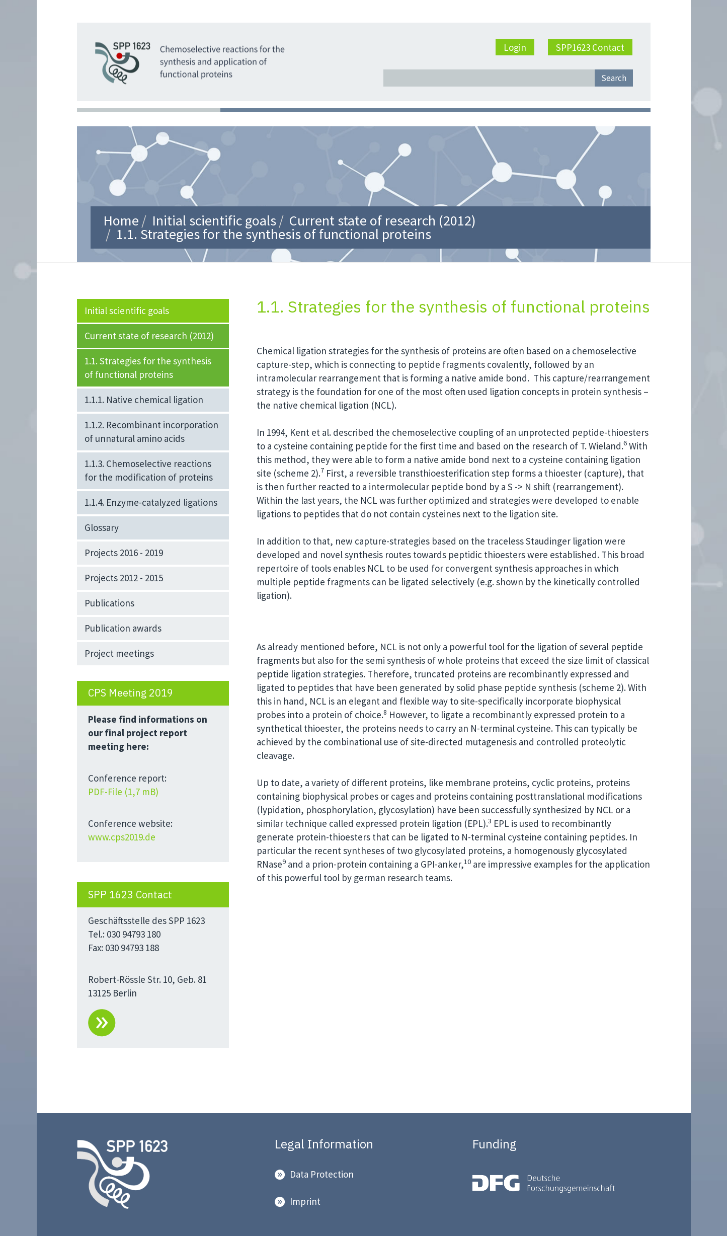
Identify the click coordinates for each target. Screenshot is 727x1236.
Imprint (305, 1201)
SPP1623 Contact (590, 47)
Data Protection (322, 1174)
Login (515, 47)
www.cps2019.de (121, 837)
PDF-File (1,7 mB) (124, 792)
